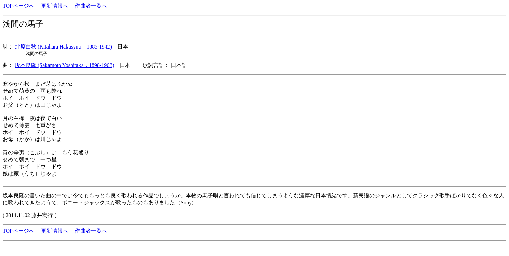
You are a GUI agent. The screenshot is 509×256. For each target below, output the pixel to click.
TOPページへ (18, 6)
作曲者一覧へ (91, 6)
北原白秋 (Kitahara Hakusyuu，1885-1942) (63, 47)
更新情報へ (54, 6)
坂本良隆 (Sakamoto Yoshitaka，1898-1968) (64, 65)
